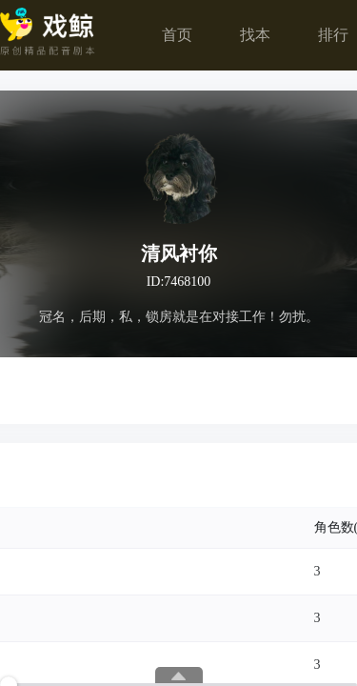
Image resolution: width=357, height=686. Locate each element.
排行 (333, 35)
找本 (255, 35)
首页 (177, 35)
